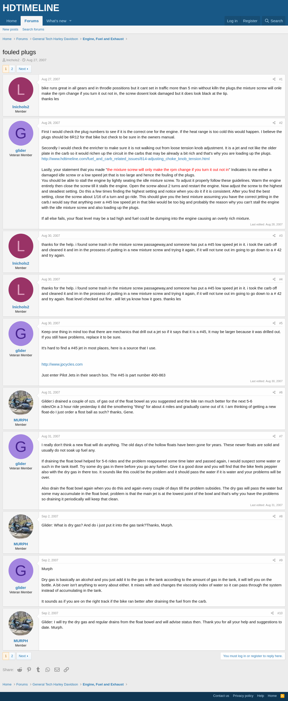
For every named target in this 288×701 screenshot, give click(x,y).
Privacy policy (243, 696)
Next (22, 69)
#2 (281, 123)
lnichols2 (13, 60)
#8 (281, 516)
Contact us (221, 696)
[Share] (274, 79)
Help (260, 696)
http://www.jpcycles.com (62, 364)
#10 (280, 613)
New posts (10, 29)
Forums (32, 21)
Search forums (33, 29)
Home (11, 21)
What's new (56, 21)
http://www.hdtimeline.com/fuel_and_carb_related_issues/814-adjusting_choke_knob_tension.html (126, 158)
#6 (281, 392)
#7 (281, 436)
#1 (281, 79)
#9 (281, 560)
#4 (281, 279)
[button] (70, 21)
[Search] (273, 21)
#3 (281, 236)
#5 (281, 323)
